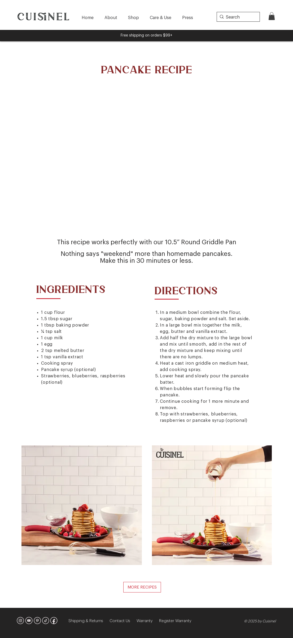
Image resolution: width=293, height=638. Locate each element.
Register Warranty (175, 621)
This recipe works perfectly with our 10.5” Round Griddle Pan (146, 242)
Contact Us (123, 621)
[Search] (237, 17)
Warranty (148, 621)
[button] (271, 16)
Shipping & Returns (89, 621)
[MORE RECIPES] (142, 587)
